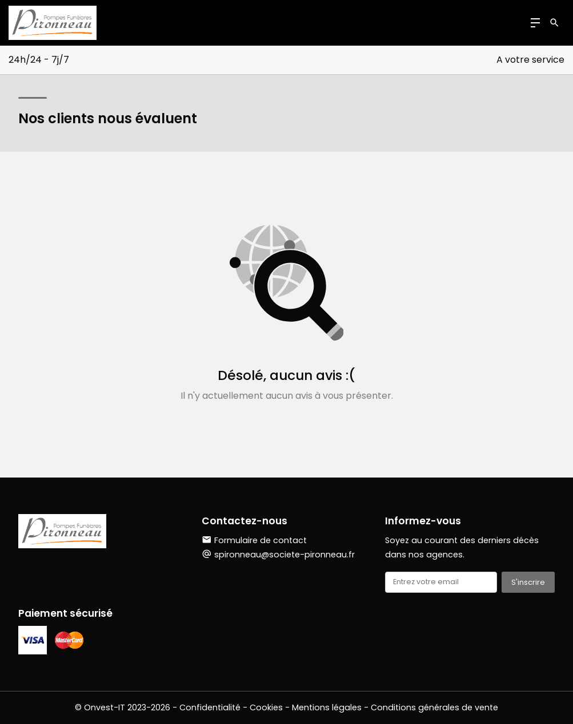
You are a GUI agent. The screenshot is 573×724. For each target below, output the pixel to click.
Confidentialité (210, 707)
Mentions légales (327, 707)
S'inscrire (528, 582)
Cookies (266, 707)
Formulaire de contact (254, 540)
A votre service (530, 59)
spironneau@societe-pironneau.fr (284, 554)
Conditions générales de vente (434, 707)
